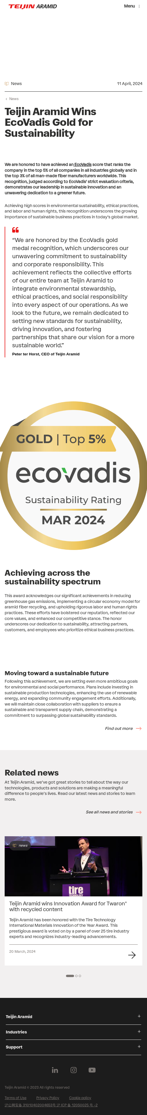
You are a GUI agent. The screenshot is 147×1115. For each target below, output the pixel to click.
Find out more (118, 728)
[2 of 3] (76, 976)
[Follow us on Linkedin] (54, 1070)
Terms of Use (15, 1098)
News (14, 99)
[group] (73, 901)
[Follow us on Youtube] (92, 1070)
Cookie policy (80, 1098)
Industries (16, 1032)
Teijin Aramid (19, 1016)
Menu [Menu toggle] (129, 6)
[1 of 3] (70, 976)
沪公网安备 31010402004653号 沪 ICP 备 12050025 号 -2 (51, 1105)
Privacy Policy (47, 1098)
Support (14, 1047)
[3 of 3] (80, 976)
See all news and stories (109, 812)
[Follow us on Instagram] (73, 1070)
